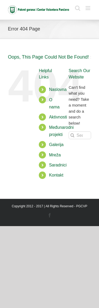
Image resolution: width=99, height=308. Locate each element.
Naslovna (58, 89)
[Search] (72, 135)
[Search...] (80, 135)
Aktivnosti (58, 117)
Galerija (56, 144)
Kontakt (56, 175)
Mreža (55, 155)
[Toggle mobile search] (77, 8)
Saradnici (58, 165)
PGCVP (81, 206)
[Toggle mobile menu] (88, 8)
